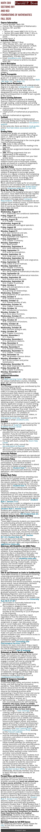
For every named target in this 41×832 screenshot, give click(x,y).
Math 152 (8, 81)
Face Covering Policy (23, 728)
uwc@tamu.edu (22, 419)
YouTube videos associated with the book (18, 129)
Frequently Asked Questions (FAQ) (16, 730)
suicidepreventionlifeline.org (12, 677)
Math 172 (21, 81)
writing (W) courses (26, 87)
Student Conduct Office (15, 769)
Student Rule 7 (31, 186)
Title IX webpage (23, 650)
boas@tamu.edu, (15, 58)
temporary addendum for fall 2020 (22, 188)
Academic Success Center (11, 427)
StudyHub (17, 425)
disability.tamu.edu (27, 558)
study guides (34, 126)
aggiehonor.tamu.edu (10, 544)
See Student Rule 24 (29, 514)
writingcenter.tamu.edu (10, 418)
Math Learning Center (13, 379)
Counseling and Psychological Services (15, 642)
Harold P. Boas (21, 830)
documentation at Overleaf (13, 446)
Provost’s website (15, 732)
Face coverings (23, 710)
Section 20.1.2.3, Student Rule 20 (17, 536)
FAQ (2, 825)
